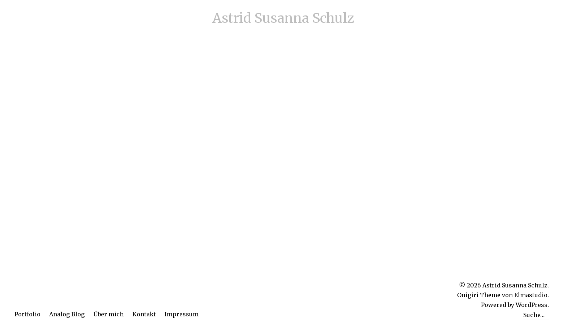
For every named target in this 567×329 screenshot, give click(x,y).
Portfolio (27, 314)
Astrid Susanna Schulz (283, 18)
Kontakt (144, 314)
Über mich (108, 314)
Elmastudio (530, 295)
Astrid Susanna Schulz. (515, 285)
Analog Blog (67, 314)
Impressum (182, 314)
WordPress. (532, 304)
